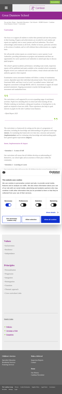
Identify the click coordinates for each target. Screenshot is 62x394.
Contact (33, 362)
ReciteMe (4, 389)
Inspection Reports (37, 360)
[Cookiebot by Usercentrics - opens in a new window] (51, 172)
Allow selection (31, 219)
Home (13, 22)
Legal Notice (44, 387)
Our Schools (33, 22)
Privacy (17, 387)
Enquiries (10, 335)
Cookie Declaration (25, 387)
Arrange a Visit (12, 331)
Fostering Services (8, 364)
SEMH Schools (43, 22)
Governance (52, 387)
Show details (51, 212)
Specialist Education (23, 22)
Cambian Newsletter (37, 375)
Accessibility (55, 2)
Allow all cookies (50, 219)
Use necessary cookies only (11, 219)
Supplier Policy (35, 387)
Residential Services (8, 362)
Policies (9, 327)
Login (15, 389)
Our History (35, 373)
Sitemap (11, 389)
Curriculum (22, 24)
